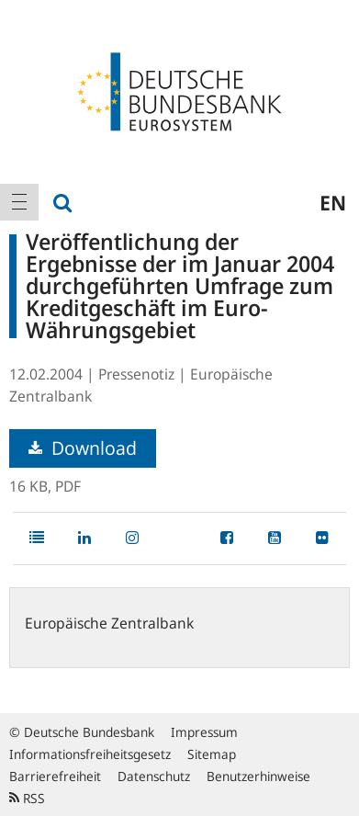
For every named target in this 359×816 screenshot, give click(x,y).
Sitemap (211, 754)
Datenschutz (154, 776)
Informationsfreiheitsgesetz (90, 754)
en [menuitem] (333, 202)
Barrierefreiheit (55, 776)
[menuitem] (19, 202)
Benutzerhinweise (258, 776)
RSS (27, 798)
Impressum (204, 732)
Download (82, 448)
